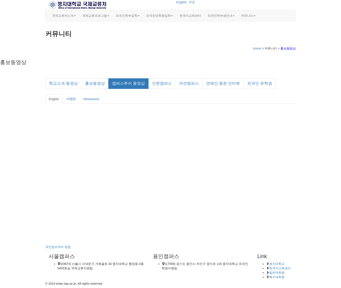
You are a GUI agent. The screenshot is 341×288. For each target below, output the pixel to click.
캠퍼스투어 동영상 (128, 83)
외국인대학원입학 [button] (159, 15)
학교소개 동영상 (63, 83)
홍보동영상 (95, 83)
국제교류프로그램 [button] (95, 15)
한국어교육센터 (190, 15)
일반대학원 (277, 272)
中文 (192, 2)
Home (257, 48)
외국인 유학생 (259, 83)
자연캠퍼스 (189, 83)
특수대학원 (277, 277)
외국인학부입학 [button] (128, 15)
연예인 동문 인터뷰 (223, 83)
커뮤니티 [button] (248, 15)
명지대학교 (277, 264)
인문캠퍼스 (162, 83)
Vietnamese (91, 99)
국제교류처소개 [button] (64, 15)
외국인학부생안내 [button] (221, 15)
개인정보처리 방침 (58, 247)
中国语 (71, 99)
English (181, 2)
